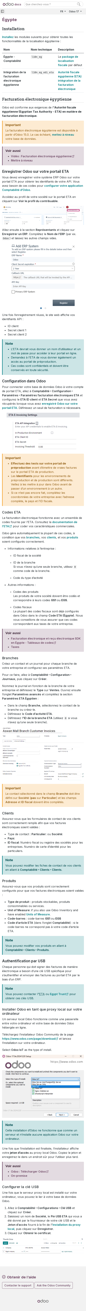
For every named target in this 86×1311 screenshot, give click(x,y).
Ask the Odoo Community (54, 1285)
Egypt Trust (58, 994)
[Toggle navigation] (2, 11)
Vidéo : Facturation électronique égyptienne (41, 156)
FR (62, 11)
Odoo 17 (74, 11)
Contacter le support (17, 1285)
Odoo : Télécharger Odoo (28, 1171)
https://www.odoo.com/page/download (28, 1038)
